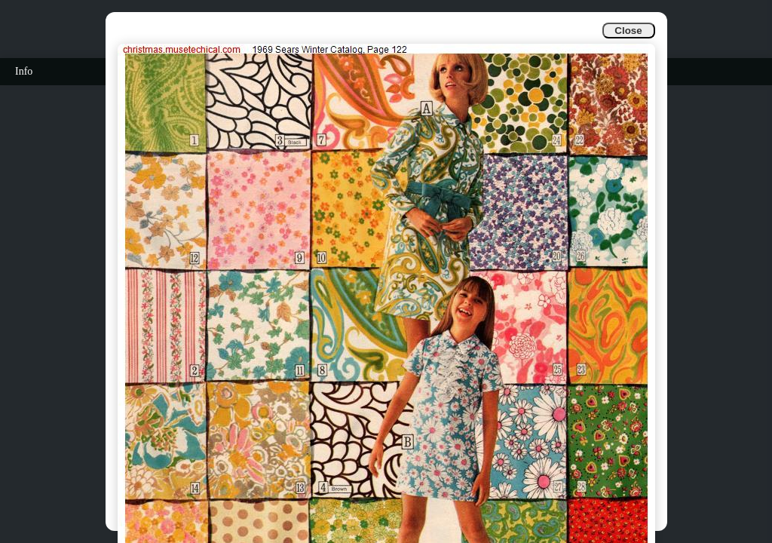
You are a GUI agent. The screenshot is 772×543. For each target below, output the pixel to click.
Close (628, 30)
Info (23, 71)
